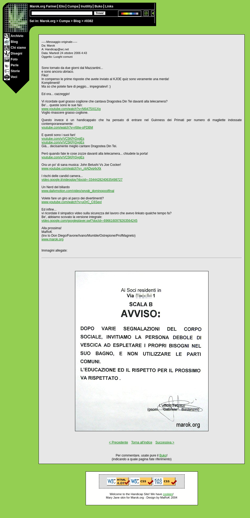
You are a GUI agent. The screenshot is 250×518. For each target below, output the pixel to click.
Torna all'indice (141, 442)
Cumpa (64, 21)
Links (109, 6)
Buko (98, 6)
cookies (168, 494)
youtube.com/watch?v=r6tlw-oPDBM (67, 127)
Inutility (87, 6)
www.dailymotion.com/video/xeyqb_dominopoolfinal (77, 191)
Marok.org (47, 21)
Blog (77, 21)
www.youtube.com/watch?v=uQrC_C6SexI (71, 202)
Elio (62, 6)
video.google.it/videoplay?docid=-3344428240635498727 (82, 180)
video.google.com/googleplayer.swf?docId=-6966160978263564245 (89, 221)
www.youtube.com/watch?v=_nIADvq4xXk (71, 168)
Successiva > (164, 442)
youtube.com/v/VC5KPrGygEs (62, 139)
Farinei (51, 6)
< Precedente (118, 442)
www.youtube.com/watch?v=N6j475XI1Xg (71, 109)
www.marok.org (52, 239)
